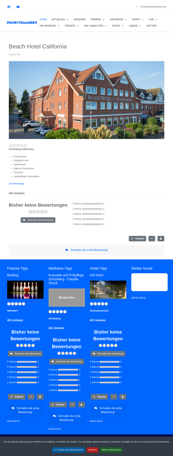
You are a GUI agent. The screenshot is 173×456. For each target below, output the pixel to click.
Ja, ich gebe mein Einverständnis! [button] (68, 451)
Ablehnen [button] (92, 451)
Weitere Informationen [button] (111, 451)
